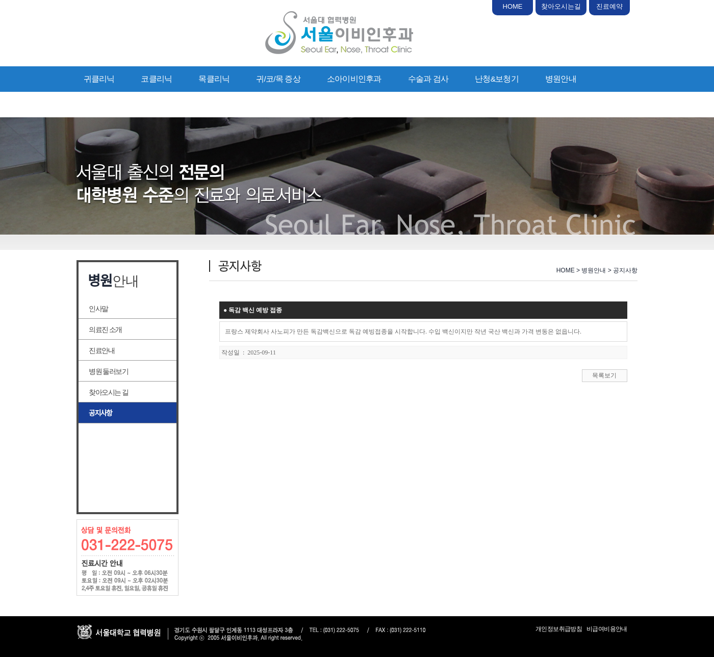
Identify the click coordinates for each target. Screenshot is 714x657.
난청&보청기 (497, 78)
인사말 (98, 309)
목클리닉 (214, 78)
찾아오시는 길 (108, 392)
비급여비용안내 (606, 629)
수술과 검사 (428, 78)
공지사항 (100, 413)
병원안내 (560, 78)
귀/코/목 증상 (278, 78)
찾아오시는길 (561, 6)
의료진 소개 (105, 329)
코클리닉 (156, 78)
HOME (513, 6)
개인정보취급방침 (559, 629)
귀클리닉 (99, 78)
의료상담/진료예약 (115, 104)
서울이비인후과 (339, 32)
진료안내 (101, 350)
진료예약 (609, 6)
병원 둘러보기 (108, 371)
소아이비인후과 (354, 78)
